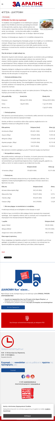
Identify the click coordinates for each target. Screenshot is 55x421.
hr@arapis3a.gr (35, 384)
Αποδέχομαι (27, 416)
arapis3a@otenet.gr (30, 382)
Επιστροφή (6, 17)
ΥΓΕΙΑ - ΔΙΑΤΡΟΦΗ (13, 12)
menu (2, 4)
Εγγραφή (13, 370)
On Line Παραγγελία (13, 307)
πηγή (3, 252)
